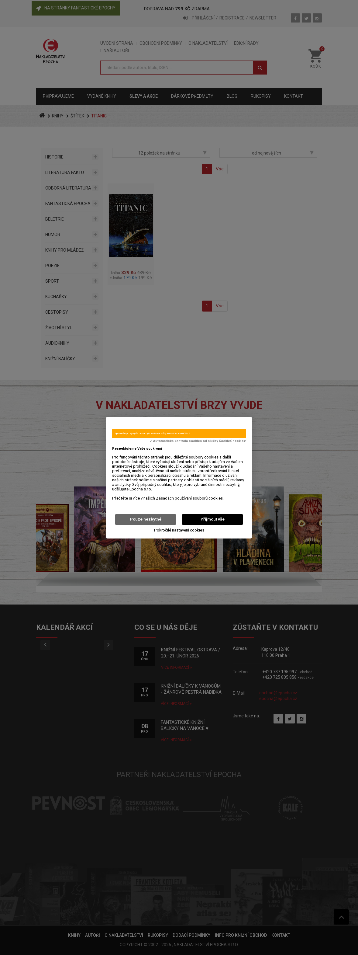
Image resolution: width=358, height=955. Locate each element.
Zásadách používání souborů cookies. (190, 498)
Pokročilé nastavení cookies (179, 530)
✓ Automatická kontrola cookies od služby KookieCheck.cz (198, 441)
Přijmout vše (213, 519)
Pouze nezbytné (145, 519)
